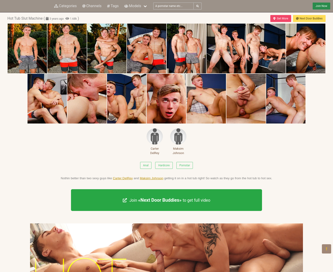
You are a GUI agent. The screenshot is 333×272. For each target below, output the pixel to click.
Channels (92, 6)
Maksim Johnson (178, 141)
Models (132, 6)
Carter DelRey (155, 141)
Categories (65, 6)
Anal (146, 165)
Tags (113, 6)
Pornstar (184, 165)
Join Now (321, 6)
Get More (280, 18)
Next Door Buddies (309, 18)
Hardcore (164, 165)
